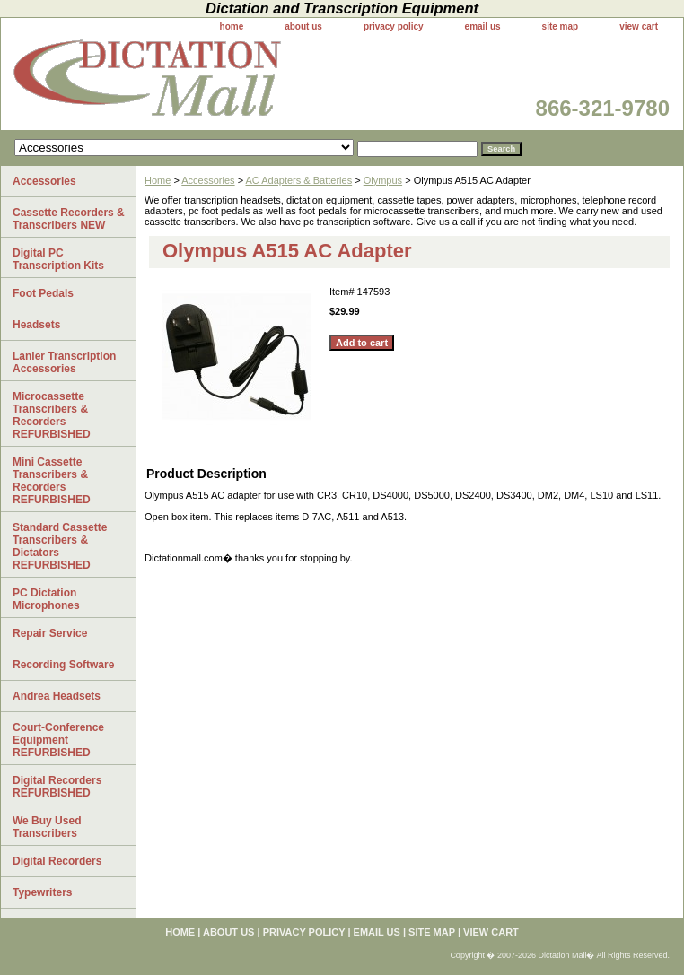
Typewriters (42, 892)
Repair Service (50, 633)
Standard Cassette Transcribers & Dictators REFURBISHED (60, 546)
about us (303, 26)
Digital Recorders (57, 861)
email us (483, 26)
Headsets (36, 324)
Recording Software (63, 664)
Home (158, 180)
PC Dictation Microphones (46, 599)
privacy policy (394, 26)
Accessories (207, 180)
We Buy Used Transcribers (47, 827)
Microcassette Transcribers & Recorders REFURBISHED (52, 415)
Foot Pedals (43, 293)
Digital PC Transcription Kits (58, 259)
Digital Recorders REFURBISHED (57, 786)
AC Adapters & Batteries (299, 180)
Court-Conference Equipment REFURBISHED (58, 740)
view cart (638, 26)
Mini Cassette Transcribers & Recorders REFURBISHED (52, 481)
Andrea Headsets (57, 696)
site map (560, 26)
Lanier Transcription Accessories (64, 362)
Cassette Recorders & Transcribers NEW (69, 218)
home (232, 26)
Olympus (383, 180)
